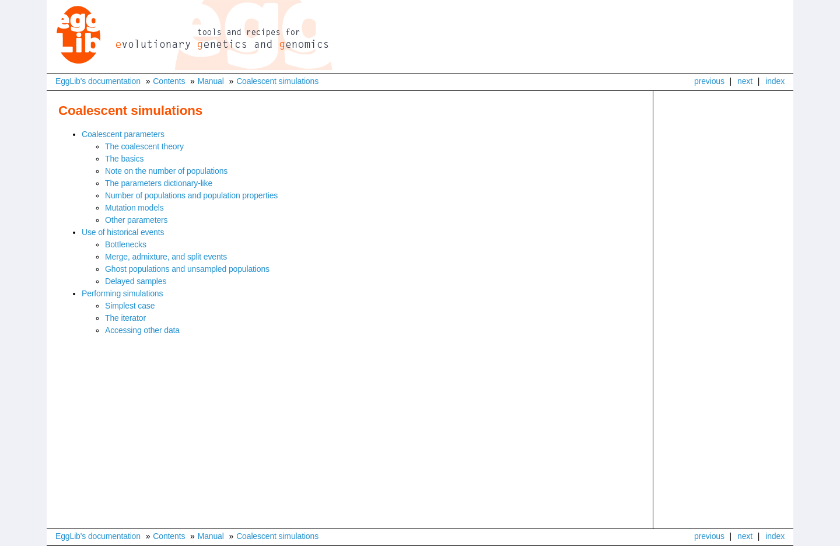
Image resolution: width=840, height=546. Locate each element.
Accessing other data (142, 330)
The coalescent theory (144, 146)
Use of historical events (123, 232)
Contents (169, 81)
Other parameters (136, 220)
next (744, 81)
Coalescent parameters (123, 134)
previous (709, 81)
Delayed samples (135, 281)
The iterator (125, 318)
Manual (211, 81)
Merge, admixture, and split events (166, 256)
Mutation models (134, 207)
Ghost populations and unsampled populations (187, 269)
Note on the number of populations (166, 171)
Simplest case (130, 305)
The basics (124, 158)
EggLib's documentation (98, 81)
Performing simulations (122, 293)
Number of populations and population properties (191, 195)
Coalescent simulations (277, 81)
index (775, 81)
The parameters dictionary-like (158, 183)
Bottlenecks (125, 244)
